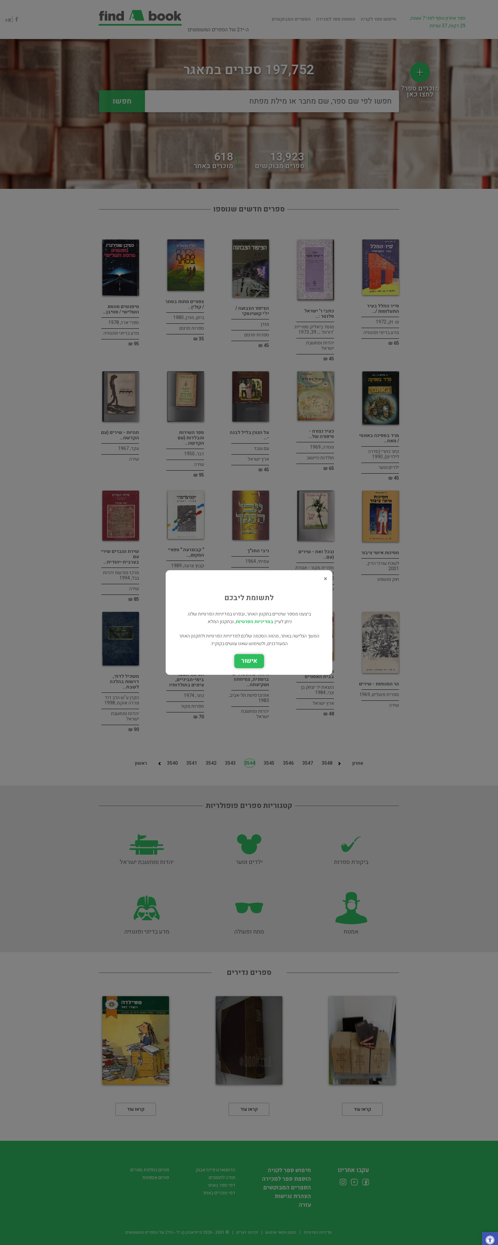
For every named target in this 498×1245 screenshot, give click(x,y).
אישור (249, 660)
